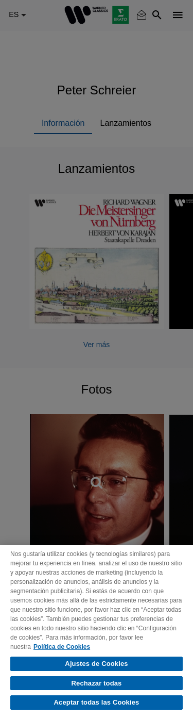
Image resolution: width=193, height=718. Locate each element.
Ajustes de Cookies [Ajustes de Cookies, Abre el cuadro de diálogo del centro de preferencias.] (96, 663)
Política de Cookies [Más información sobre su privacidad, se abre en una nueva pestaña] (61, 646)
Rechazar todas (97, 683)
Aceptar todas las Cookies (96, 702)
